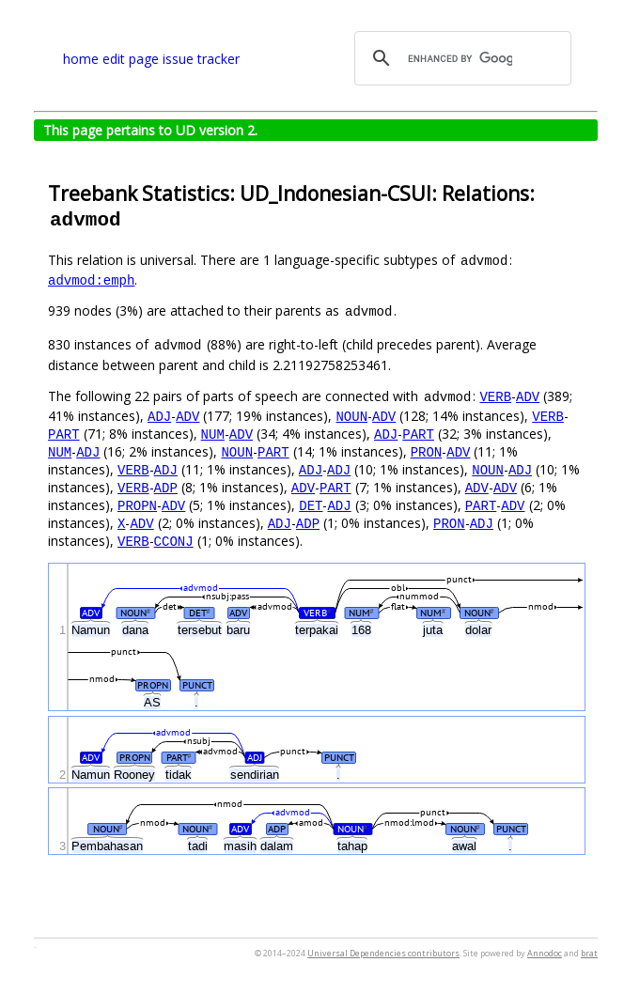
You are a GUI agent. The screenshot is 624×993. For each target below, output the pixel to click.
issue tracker (201, 59)
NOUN (351, 416)
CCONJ (174, 541)
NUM (213, 433)
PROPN (137, 505)
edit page (130, 59)
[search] (460, 58)
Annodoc (544, 953)
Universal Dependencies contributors (383, 953)
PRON (427, 451)
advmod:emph (91, 279)
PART (64, 433)
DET (310, 505)
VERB (495, 396)
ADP (166, 487)
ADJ (159, 416)
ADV (527, 396)
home (81, 59)
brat (589, 953)
